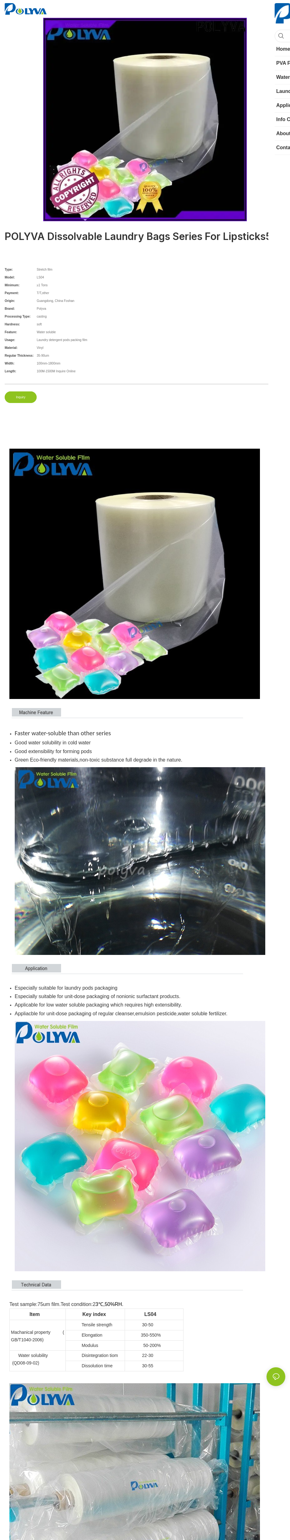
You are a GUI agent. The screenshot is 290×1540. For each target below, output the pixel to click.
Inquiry (20, 397)
